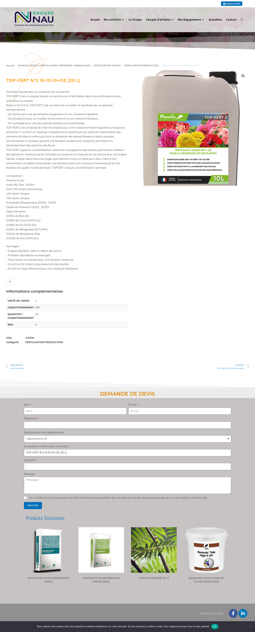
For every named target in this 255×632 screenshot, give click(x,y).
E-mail (132, 404)
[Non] (250, 626)
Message (29, 474)
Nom (27, 404)
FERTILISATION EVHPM (107, 65)
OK (214, 626)
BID (37, 307)
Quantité (30, 460)
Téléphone (31, 418)
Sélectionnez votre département (44, 432)
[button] (243, 76)
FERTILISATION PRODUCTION (44, 342)
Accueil (10, 65)
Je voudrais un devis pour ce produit (46, 446)
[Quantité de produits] (10, 281)
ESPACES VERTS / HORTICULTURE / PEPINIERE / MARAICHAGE (54, 65)
